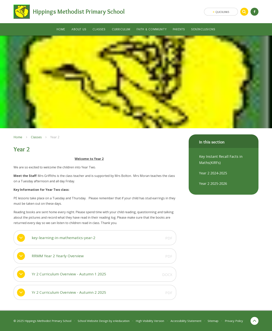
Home (18, 137)
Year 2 (54, 137)
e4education (121, 321)
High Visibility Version (150, 321)
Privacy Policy (234, 321)
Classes (36, 137)
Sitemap (213, 321)
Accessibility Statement (186, 321)
